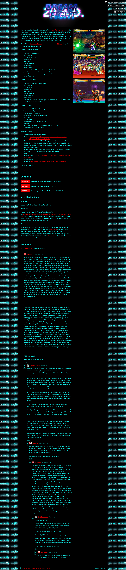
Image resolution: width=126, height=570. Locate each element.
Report (43, 568)
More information (27, 171)
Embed (48, 568)
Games (97, 568)
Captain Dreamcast (35, 365)
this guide (53, 229)
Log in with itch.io (26, 248)
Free (105, 568)
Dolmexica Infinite (36, 44)
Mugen (59, 44)
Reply (25, 362)
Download (25, 181)
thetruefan (30, 254)
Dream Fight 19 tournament (59, 30)
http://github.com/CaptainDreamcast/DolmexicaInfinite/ (48, 161)
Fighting (101, 568)
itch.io (23, 568)
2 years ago (37, 254)
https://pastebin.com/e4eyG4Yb (39, 139)
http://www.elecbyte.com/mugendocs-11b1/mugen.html (48, 137)
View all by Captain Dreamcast (33, 568)
